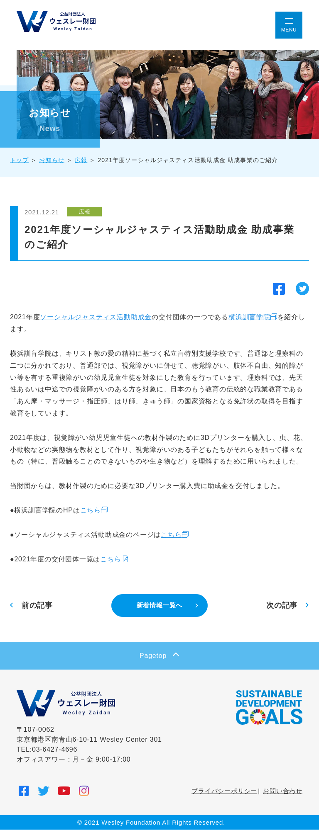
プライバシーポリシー (224, 795)
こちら (97, 515)
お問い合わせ (282, 795)
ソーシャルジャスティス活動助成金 (102, 310)
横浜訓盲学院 (256, 310)
